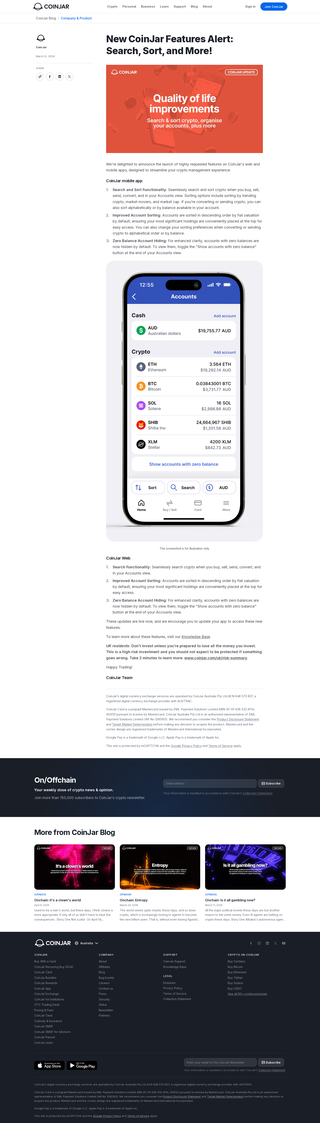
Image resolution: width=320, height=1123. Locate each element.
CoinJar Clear (43, 1015)
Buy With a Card (45, 961)
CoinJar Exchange (46, 994)
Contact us (106, 988)
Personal (129, 6)
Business (148, 6)
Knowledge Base (174, 967)
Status (103, 1004)
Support (180, 6)
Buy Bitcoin (235, 967)
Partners (104, 1015)
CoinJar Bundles (45, 977)
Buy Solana (235, 983)
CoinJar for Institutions (49, 999)
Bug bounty (106, 977)
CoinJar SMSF (43, 1026)
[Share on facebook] (50, 77)
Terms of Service (220, 746)
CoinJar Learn (43, 1042)
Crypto (112, 6)
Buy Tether (235, 977)
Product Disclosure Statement (238, 719)
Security (104, 999)
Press (102, 994)
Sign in (250, 6)
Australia (86, 943)
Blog (194, 6)
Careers (104, 983)
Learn (164, 6)
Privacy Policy (172, 988)
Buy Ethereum (237, 972)
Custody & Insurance (48, 1021)
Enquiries (169, 982)
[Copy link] (40, 77)
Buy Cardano (236, 961)
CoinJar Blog (46, 18)
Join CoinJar (273, 6)
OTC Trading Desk (47, 1004)
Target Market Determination (132, 724)
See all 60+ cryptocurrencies (247, 994)
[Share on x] (69, 77)
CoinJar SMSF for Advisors (52, 1032)
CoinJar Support (174, 961)
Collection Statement (257, 793)
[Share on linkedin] (60, 77)
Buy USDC (235, 988)
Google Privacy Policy (186, 746)
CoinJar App (42, 988)
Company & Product (76, 18)
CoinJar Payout (44, 1037)
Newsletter (106, 1010)
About (207, 6)
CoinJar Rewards (45, 983)
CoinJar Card (43, 972)
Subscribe (271, 783)
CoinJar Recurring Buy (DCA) (53, 967)
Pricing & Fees (43, 1010)
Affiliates (104, 967)
